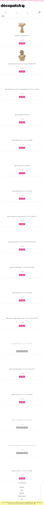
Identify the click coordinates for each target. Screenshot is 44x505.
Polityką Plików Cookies (29, 502)
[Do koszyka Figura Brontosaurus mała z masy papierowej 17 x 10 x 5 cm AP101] (22, 97)
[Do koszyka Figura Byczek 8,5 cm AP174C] (22, 122)
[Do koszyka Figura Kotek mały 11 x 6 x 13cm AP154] (22, 300)
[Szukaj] (16, 12)
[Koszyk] (38, 12)
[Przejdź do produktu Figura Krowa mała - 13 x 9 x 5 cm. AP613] (22, 336)
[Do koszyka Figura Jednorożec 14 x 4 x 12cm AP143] (22, 199)
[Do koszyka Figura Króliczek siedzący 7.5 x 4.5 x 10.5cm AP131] (22, 377)
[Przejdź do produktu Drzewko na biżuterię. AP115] (22, 27)
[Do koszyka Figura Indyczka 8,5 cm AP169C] (22, 173)
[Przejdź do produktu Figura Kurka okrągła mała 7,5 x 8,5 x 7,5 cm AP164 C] (22, 438)
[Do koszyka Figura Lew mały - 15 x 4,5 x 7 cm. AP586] (22, 478)
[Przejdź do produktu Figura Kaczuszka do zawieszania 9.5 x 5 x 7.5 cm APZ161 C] (22, 209)
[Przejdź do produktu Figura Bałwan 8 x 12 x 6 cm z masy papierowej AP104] (22, 55)
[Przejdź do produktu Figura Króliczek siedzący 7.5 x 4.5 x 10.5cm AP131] (22, 362)
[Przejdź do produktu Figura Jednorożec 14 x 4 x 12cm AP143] (22, 184)
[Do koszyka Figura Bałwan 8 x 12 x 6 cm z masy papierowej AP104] (22, 71)
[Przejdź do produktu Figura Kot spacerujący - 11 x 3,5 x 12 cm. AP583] (22, 260)
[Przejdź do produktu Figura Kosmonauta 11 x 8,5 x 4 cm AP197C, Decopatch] (22, 234)
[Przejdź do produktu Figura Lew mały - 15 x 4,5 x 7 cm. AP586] (22, 463)
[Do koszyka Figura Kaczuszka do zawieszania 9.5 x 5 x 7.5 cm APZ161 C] (22, 224)
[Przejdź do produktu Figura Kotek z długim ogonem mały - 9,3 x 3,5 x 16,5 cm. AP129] (22, 311)
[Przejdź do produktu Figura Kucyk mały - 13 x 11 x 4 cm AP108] (22, 387)
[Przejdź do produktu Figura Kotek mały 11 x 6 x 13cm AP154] (22, 285)
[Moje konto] (27, 12)
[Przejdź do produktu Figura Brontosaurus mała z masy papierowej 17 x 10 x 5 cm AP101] (22, 82)
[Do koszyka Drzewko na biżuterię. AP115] (22, 43)
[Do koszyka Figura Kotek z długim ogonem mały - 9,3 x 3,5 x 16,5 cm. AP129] (22, 326)
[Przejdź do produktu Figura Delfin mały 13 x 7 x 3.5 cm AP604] (22, 133)
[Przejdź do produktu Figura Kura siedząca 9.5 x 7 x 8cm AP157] (22, 412)
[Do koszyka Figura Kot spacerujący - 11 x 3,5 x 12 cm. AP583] (22, 275)
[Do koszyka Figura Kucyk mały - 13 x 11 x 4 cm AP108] (22, 402)
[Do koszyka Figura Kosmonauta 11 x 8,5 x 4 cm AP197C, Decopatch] (22, 250)
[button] (5, 12)
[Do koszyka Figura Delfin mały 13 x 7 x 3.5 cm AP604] (22, 148)
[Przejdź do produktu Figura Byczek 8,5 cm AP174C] (22, 107)
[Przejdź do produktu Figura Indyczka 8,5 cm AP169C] (22, 158)
